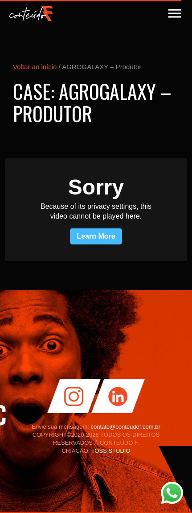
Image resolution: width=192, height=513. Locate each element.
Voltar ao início (35, 66)
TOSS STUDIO (111, 450)
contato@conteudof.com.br (125, 426)
